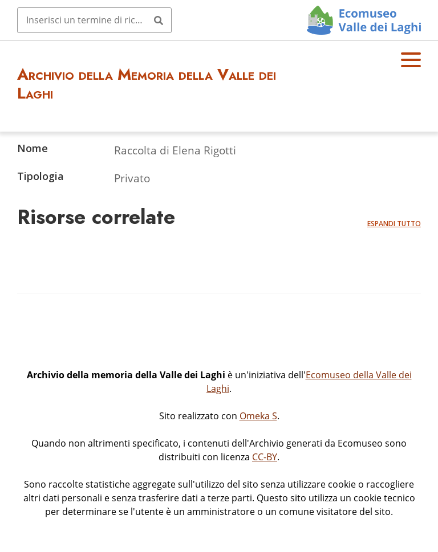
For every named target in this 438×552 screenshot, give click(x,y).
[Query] (94, 19)
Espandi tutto (394, 223)
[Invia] (158, 19)
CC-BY (264, 457)
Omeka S (258, 416)
